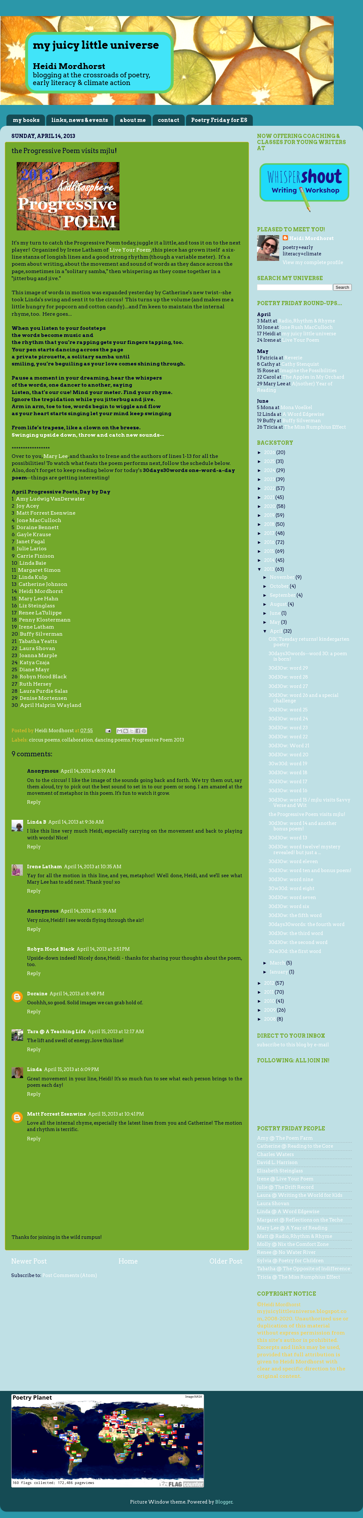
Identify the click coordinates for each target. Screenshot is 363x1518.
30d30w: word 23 (288, 728)
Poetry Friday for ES (219, 120)
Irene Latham (36, 627)
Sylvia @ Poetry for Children (290, 1261)
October (280, 586)
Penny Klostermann (45, 620)
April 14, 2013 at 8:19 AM (87, 771)
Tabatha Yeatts (38, 641)
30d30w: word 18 (288, 773)
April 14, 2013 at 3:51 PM (103, 949)
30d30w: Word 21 (289, 746)
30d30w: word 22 (288, 737)
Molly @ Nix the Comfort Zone (293, 1244)
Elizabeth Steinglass (280, 1171)
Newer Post (29, 1261)
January (279, 972)
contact (168, 120)
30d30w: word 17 (288, 782)
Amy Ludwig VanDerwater (50, 499)
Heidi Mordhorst (41, 591)
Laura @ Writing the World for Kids (299, 1195)
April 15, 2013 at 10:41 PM (116, 1114)
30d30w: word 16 (288, 790)
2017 (270, 533)
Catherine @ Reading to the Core (295, 1146)
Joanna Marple (38, 655)
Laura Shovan (37, 648)
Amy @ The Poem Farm (285, 1138)
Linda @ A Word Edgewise (288, 1211)
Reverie (293, 358)
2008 (270, 1019)
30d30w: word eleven (293, 861)
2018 (270, 524)
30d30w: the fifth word (295, 915)
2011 (269, 992)
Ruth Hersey (35, 684)
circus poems (44, 740)
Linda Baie (32, 563)
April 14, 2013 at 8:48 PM (76, 994)
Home (128, 1261)
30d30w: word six (289, 906)
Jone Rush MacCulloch (306, 327)
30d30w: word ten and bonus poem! (310, 870)
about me (133, 120)
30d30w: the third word (296, 933)
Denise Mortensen (43, 698)
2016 (270, 542)
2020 (270, 506)
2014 (270, 560)
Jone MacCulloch (39, 520)
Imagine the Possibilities (308, 370)
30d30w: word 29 (288, 668)
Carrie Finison (35, 556)
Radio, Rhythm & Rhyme (306, 321)
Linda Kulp (33, 577)
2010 (270, 1001)
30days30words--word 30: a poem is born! (308, 656)
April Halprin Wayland (50, 705)
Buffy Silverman (41, 634)
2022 (270, 488)
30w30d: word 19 (288, 764)
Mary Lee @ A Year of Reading (292, 1228)
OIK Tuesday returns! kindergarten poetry (309, 642)
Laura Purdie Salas (44, 691)
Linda (34, 1069)
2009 (270, 1010)
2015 (269, 551)
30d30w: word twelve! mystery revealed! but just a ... (305, 849)
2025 (270, 461)
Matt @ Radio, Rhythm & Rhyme (294, 1236)
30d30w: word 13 (288, 838)
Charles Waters (275, 1154)
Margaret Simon (39, 570)
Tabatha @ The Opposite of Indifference (303, 1269)
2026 (270, 452)
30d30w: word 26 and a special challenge (304, 698)
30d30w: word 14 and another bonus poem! (303, 826)
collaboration (77, 740)
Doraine (37, 994)
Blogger (224, 1502)
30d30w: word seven (292, 897)
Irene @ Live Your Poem (285, 1179)
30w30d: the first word (295, 951)
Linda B (36, 822)
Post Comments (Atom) (69, 1275)
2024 (270, 470)
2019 (270, 515)
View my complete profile (313, 262)
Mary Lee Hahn (38, 599)
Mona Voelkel (296, 407)
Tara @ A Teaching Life (56, 1031)
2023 (270, 479)
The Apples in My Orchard (313, 377)
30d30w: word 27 (288, 686)
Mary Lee (55, 456)
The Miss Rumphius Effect (315, 427)
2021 (269, 497)
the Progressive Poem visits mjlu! (307, 814)
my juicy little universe (309, 334)
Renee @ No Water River (286, 1252)
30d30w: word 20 (288, 755)
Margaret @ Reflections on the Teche (300, 1220)
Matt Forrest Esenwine (45, 513)
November (283, 577)
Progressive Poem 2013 (158, 740)
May (275, 622)
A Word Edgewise (303, 414)
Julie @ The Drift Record (285, 1187)
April (276, 631)
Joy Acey (27, 506)
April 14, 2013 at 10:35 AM (92, 867)
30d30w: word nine (291, 879)
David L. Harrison (277, 1162)
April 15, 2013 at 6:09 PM (71, 1069)
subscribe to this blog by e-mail (293, 1045)
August (279, 604)
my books (26, 120)
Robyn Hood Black (43, 676)
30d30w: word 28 (288, 677)
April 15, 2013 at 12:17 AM (116, 1031)
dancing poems (112, 740)
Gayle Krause (34, 534)
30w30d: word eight (291, 888)
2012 (269, 983)
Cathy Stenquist (300, 364)
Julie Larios (32, 548)
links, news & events (79, 120)
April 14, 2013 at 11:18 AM (88, 911)
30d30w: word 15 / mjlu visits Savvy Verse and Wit (309, 802)
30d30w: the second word (298, 942)
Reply (34, 802)
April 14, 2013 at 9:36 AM (76, 822)
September (283, 595)
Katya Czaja (34, 662)
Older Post (226, 1261)
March (278, 963)
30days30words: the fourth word (307, 924)
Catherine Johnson (43, 584)
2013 (269, 569)
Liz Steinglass (37, 606)
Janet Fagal (30, 541)
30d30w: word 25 (288, 710)
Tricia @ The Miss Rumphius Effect (298, 1277)
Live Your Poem (130, 250)
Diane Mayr (34, 669)
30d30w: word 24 (288, 719)
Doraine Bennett (37, 527)
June (275, 613)
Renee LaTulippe (40, 613)
